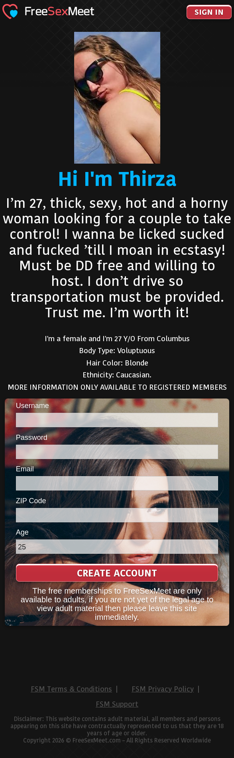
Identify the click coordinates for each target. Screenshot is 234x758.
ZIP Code (31, 501)
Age (22, 532)
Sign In (209, 12)
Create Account (117, 573)
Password (31, 438)
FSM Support (117, 704)
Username (32, 406)
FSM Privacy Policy (163, 689)
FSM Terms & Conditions (71, 689)
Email (25, 469)
